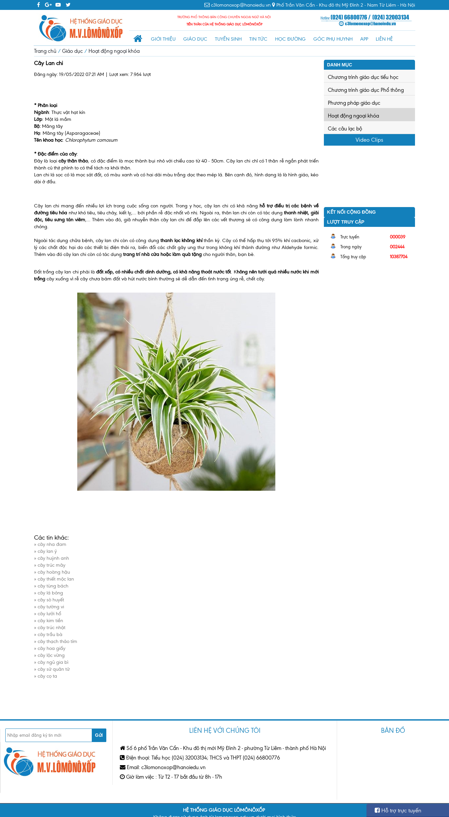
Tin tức (258, 39)
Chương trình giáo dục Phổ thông (366, 90)
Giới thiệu (163, 39)
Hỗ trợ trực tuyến (398, 810)
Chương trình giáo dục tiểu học (363, 77)
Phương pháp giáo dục (354, 103)
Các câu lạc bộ (345, 128)
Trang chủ (45, 51)
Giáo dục (195, 39)
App (364, 39)
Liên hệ (384, 39)
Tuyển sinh (228, 39)
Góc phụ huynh (333, 39)
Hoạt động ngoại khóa (114, 51)
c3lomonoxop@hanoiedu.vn (241, 5)
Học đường (290, 39)
